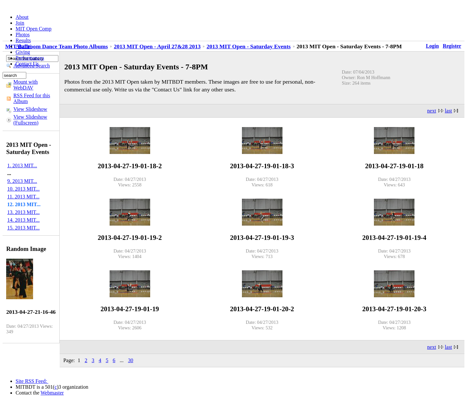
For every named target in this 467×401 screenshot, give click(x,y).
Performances (30, 58)
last (448, 110)
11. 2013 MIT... (23, 196)
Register (452, 46)
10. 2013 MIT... (23, 189)
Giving (23, 52)
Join (20, 23)
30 (130, 360)
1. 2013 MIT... (22, 165)
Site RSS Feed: (32, 381)
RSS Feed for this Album (31, 98)
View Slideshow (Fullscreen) (30, 119)
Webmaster (52, 392)
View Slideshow (30, 109)
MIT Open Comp (34, 28)
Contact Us (27, 63)
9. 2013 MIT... (22, 181)
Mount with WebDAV (25, 84)
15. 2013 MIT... (23, 227)
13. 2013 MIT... (23, 212)
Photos (23, 34)
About (22, 17)
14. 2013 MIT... (23, 220)
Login (432, 46)
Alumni (23, 46)
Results (23, 40)
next (431, 110)
